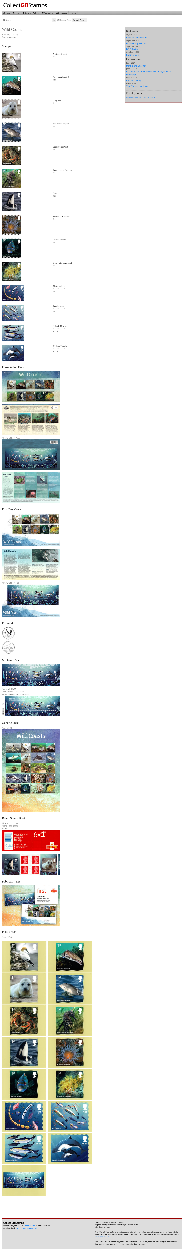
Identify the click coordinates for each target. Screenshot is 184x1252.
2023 (132, 97)
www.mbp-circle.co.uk (103, 1237)
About (73, 13)
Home (6, 13)
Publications (48, 13)
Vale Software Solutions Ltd (26, 1228)
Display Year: (64, 20)
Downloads (61, 13)
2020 (144, 97)
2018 (153, 97)
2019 (148, 97)
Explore (27, 13)
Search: (7, 20)
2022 (136, 97)
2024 (128, 97)
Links (36, 13)
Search (16, 13)
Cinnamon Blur (29, 1226)
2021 (140, 97)
